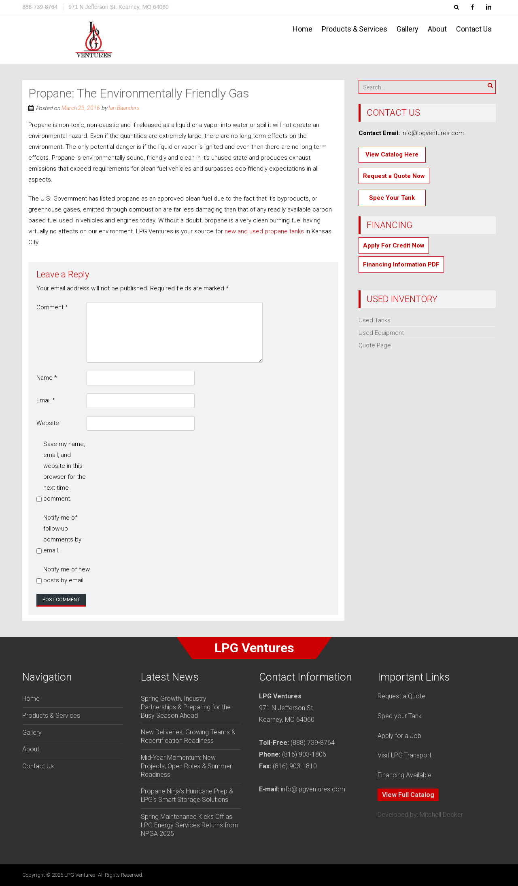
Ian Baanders (124, 108)
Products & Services (354, 29)
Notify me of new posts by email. (66, 575)
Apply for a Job (399, 736)
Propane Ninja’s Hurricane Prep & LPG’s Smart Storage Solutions (187, 795)
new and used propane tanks (264, 231)
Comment (52, 307)
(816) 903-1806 (304, 754)
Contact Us (474, 29)
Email (45, 400)
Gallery (407, 29)
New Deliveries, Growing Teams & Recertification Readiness (188, 736)
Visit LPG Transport (404, 755)
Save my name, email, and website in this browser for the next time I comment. (64, 471)
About (437, 29)
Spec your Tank (400, 716)
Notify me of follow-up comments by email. (62, 534)
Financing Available (404, 775)
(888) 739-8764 (313, 742)
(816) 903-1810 (295, 766)
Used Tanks (375, 320)
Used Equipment (381, 332)
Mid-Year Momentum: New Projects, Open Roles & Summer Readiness (186, 766)
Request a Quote (401, 696)
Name (46, 377)
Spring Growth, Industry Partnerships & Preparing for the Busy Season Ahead (186, 707)
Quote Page (375, 345)
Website (47, 423)
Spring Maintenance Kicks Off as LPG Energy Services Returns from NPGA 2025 (189, 825)
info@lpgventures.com (313, 789)
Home (302, 29)
